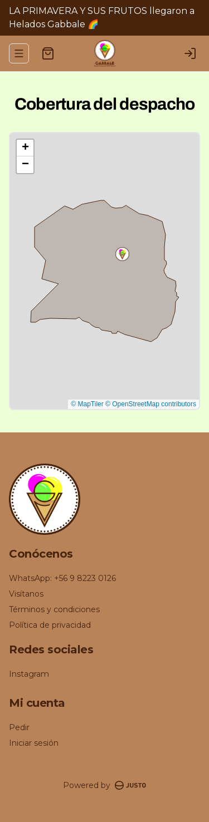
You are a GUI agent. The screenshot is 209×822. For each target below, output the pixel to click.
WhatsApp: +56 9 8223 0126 (62, 578)
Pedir (19, 727)
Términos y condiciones (54, 609)
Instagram (29, 674)
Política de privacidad (50, 625)
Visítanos (26, 594)
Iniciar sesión (34, 743)
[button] (122, 254)
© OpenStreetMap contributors (150, 404)
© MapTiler (87, 404)
